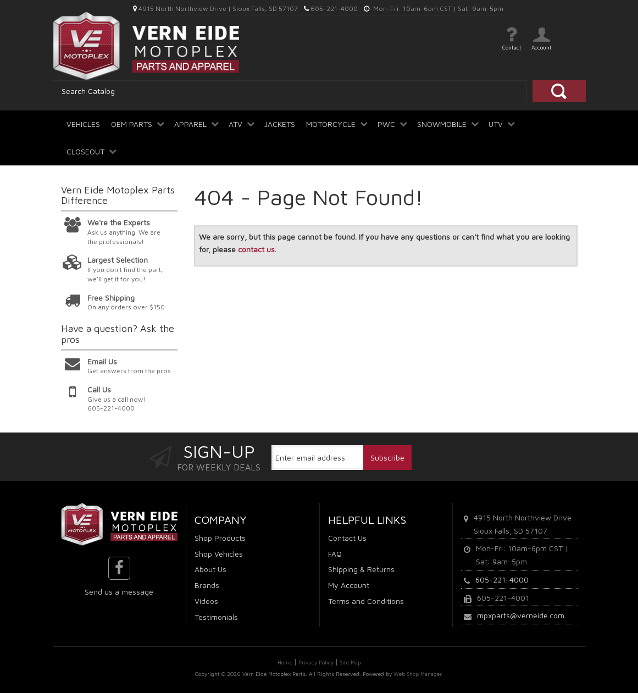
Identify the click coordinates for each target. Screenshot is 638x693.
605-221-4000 (502, 579)
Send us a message (119, 591)
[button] (137, 120)
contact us (256, 249)
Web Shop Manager (417, 673)
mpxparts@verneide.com (520, 615)
